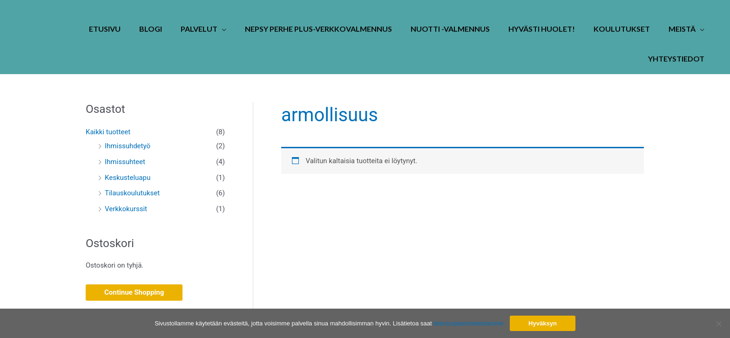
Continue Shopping (134, 292)
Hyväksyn (542, 323)
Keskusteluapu (127, 177)
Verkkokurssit (126, 209)
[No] (718, 323)
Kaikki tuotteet (108, 132)
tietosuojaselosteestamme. (469, 323)
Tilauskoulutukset (132, 193)
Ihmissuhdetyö (127, 146)
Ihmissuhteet (125, 162)
